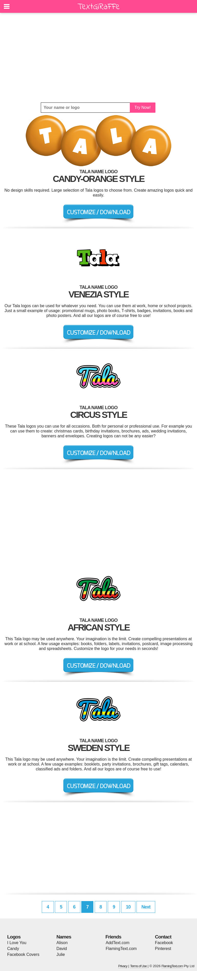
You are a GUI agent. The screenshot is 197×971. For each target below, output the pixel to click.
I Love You (16, 943)
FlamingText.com (121, 948)
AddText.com (117, 943)
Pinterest (163, 948)
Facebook (164, 943)
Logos (14, 936)
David (61, 948)
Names (63, 936)
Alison (62, 943)
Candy (13, 948)
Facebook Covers (23, 954)
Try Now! (142, 107)
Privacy (122, 966)
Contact (163, 936)
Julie (60, 954)
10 (128, 907)
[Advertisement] (98, 58)
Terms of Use (138, 966)
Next (145, 907)
